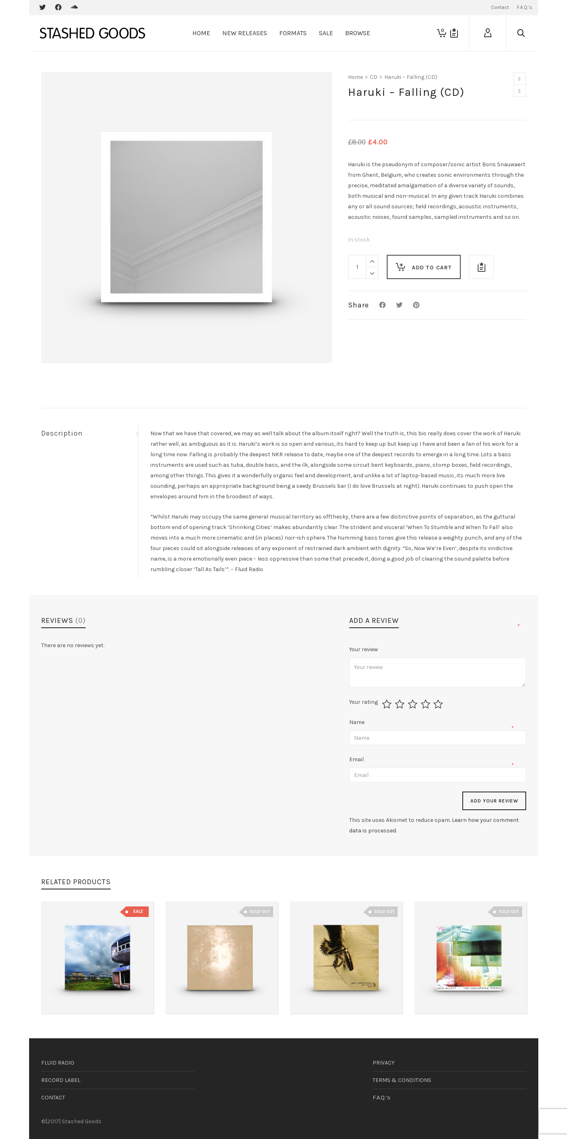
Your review (364, 649)
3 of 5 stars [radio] (413, 704)
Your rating (363, 702)
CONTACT (53, 1097)
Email (357, 759)
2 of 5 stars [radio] (401, 704)
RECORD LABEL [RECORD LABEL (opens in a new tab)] (60, 1080)
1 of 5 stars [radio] (388, 704)
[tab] (89, 433)
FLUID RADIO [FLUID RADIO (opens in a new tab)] (57, 1062)
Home (355, 77)
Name (357, 722)
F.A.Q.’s (381, 1097)
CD (373, 77)
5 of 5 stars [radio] (439, 704)
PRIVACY (383, 1062)
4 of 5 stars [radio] (426, 704)
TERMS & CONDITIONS (402, 1080)
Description (62, 433)
